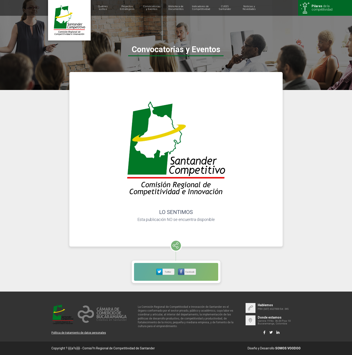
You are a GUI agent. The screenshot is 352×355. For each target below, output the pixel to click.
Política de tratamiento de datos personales (78, 332)
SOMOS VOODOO (288, 348)
